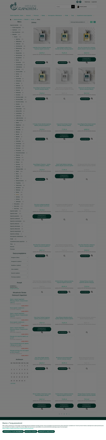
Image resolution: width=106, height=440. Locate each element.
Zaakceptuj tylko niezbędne (13, 431)
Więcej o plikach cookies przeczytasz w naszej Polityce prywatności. (18, 428)
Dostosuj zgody (30, 431)
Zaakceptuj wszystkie (46, 431)
